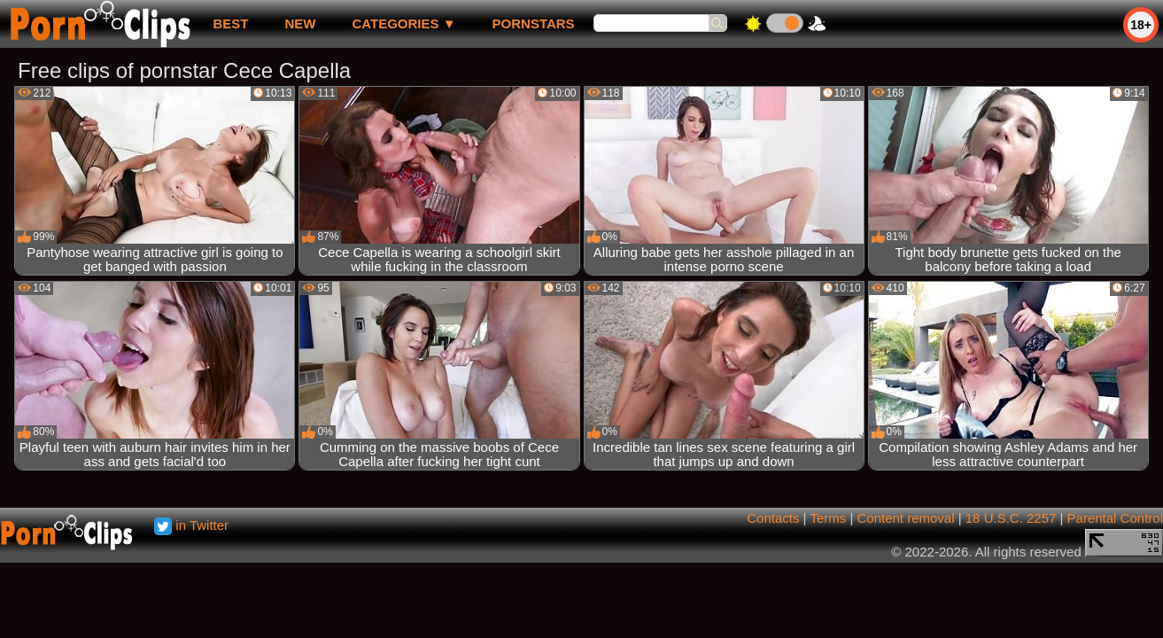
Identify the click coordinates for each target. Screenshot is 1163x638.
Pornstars (533, 23)
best (230, 23)
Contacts (773, 517)
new (299, 23)
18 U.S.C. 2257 (1011, 517)
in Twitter (191, 525)
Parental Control (1115, 517)
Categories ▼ (403, 23)
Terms (828, 517)
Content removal (905, 517)
